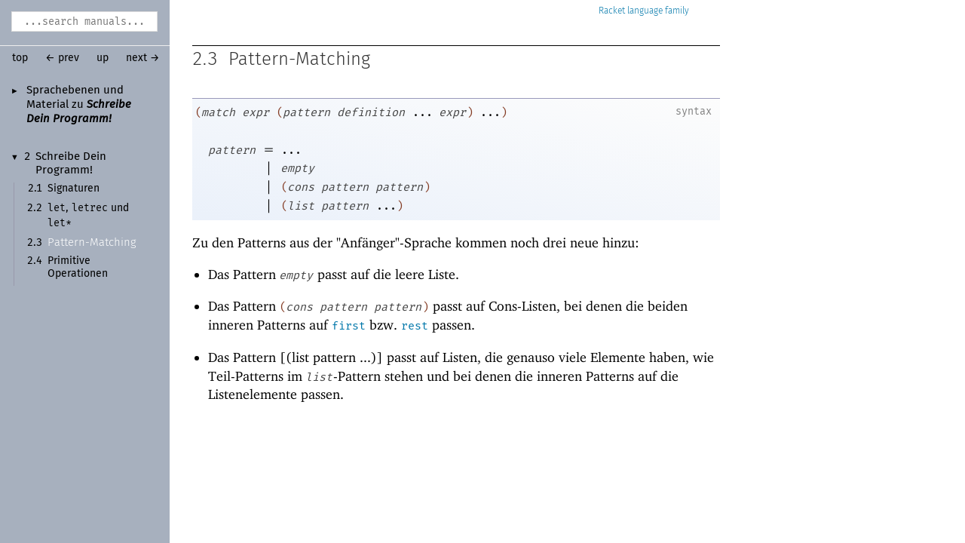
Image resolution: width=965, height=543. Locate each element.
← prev (62, 58)
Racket (644, 11)
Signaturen (73, 188)
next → (143, 58)
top (20, 58)
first (349, 326)
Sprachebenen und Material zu (78, 104)
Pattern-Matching (91, 242)
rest (414, 326)
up (102, 58)
